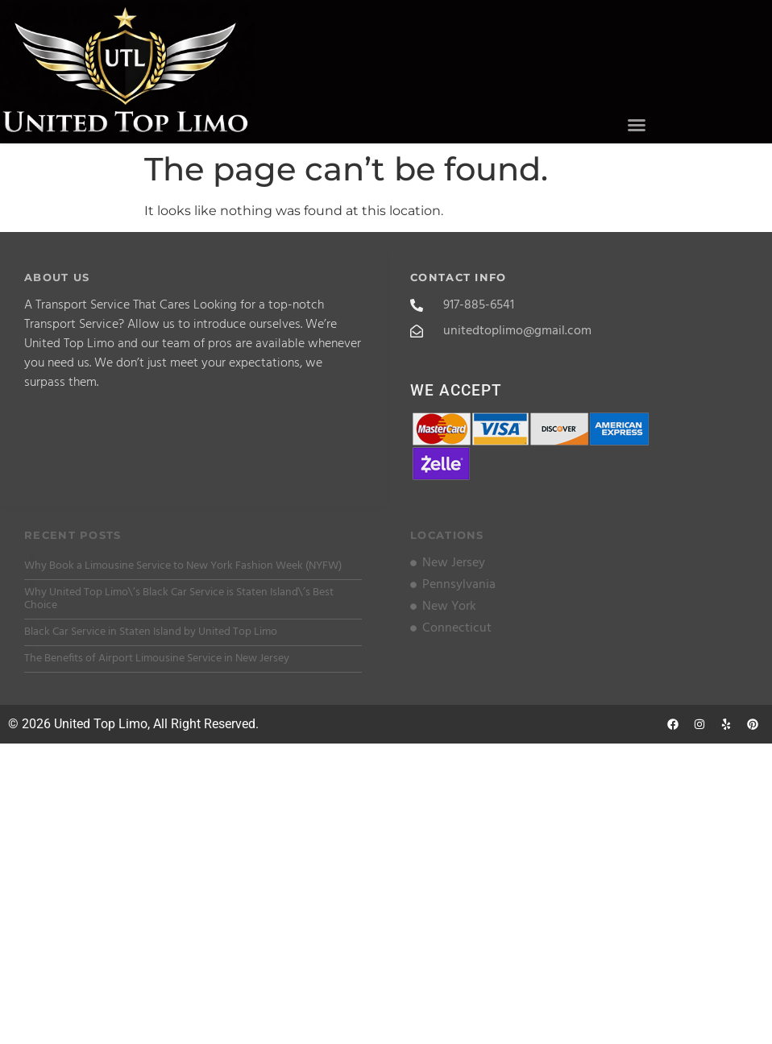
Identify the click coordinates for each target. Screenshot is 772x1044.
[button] (636, 124)
